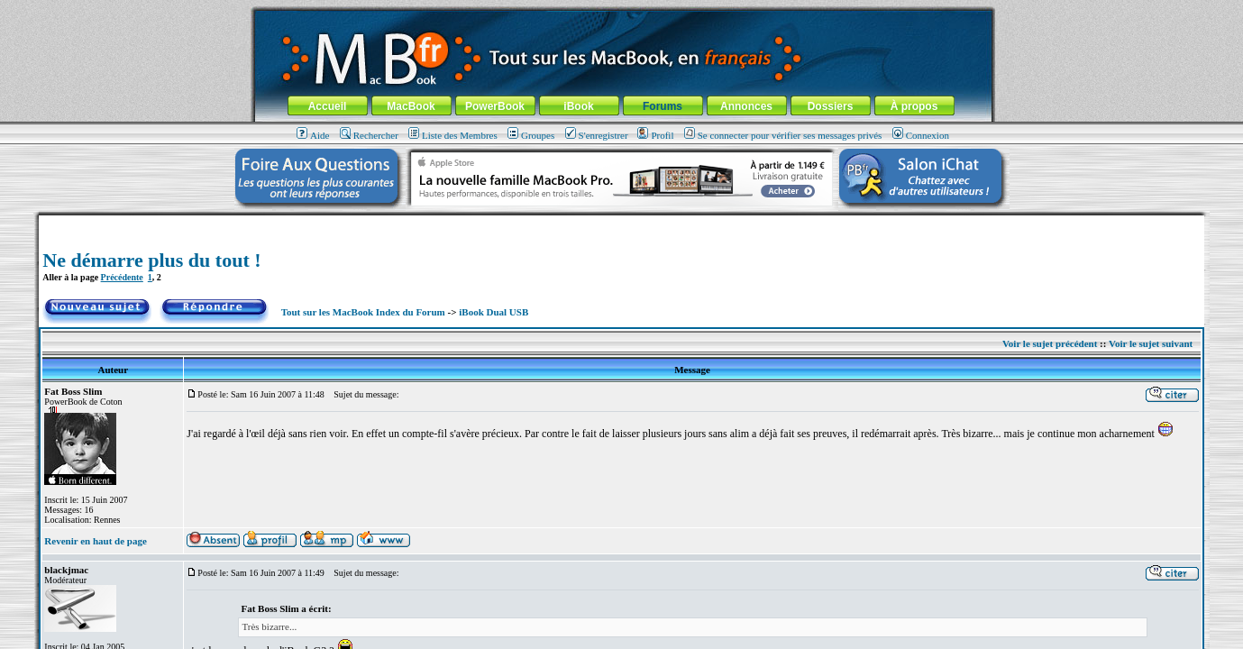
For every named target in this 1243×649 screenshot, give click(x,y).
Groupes (530, 135)
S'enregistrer (596, 135)
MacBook (410, 106)
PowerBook (495, 106)
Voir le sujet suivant (1151, 343)
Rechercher (369, 135)
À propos (914, 106)
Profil (655, 135)
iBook (578, 106)
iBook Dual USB (493, 311)
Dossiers (831, 106)
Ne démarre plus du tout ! (151, 260)
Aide (313, 135)
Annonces (746, 106)
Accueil (327, 106)
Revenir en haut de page (95, 540)
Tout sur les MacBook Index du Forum (363, 311)
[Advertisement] (622, 222)
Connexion (920, 135)
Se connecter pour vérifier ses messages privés (783, 135)
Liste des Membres (453, 135)
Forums (662, 106)
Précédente (122, 277)
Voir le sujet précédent (1049, 343)
